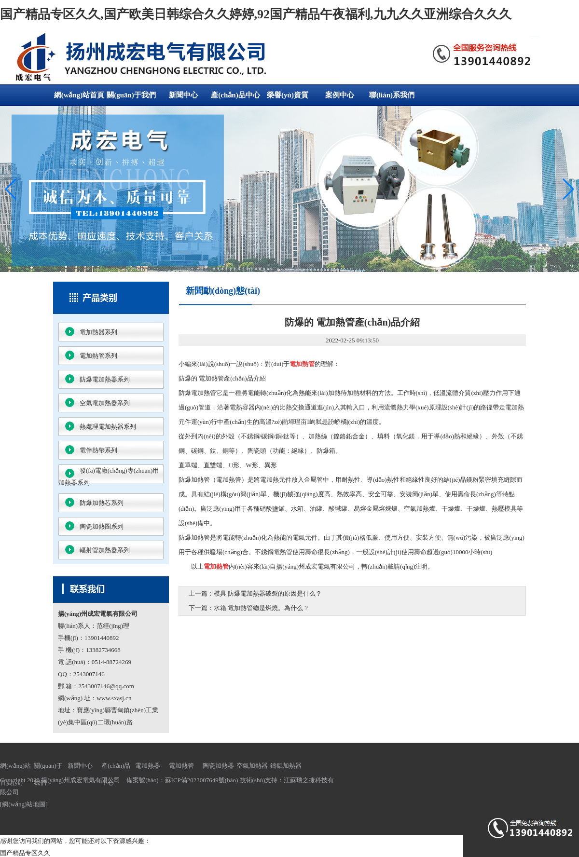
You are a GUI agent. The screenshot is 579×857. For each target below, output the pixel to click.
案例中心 (339, 95)
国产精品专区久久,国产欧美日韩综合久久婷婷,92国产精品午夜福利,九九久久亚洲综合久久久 (255, 14)
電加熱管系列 (98, 355)
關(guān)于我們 (131, 95)
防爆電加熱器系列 (105, 379)
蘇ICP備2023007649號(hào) (201, 780)
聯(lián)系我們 (391, 95)
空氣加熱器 (252, 765)
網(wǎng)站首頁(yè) (79, 98)
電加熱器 (147, 765)
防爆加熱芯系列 (102, 502)
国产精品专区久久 (25, 853)
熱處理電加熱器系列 (108, 426)
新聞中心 (183, 95)
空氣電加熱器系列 (105, 403)
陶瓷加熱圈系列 (102, 526)
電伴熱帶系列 (98, 450)
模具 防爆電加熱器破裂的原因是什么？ (268, 593)
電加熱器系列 (98, 332)
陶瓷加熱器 (218, 765)
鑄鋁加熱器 (286, 765)
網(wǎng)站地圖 (23, 804)
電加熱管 (181, 765)
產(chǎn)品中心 (235, 95)
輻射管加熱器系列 (105, 550)
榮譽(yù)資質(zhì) (287, 98)
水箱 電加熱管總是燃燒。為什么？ (261, 608)
